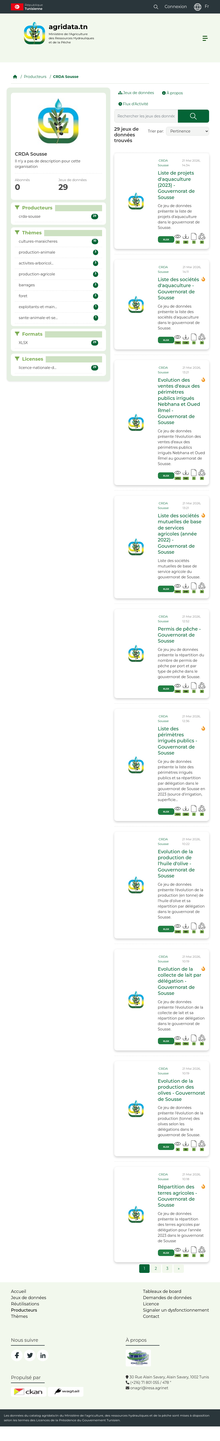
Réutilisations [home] (25, 1303)
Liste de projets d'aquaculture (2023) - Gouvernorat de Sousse (176, 185)
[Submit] (193, 116)
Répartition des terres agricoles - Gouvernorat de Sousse (177, 1196)
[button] (156, 6)
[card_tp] (167, 163)
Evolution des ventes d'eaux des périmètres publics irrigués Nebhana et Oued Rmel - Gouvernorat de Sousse (179, 401)
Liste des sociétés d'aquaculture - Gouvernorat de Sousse (178, 289)
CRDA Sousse (65, 76)
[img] (136, 201)
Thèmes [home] (19, 1316)
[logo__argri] (57, 33)
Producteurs (35, 76)
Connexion (176, 6)
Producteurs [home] (24, 1310)
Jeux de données (136, 92)
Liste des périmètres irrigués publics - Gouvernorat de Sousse (177, 741)
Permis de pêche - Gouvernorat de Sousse (179, 635)
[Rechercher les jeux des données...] (146, 116)
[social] (17, 1355)
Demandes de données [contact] (167, 1297)
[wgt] (65, 1392)
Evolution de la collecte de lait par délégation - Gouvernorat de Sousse (180, 981)
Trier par (155, 131)
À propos (172, 93)
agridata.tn (50, 1415)
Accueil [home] (18, 1291)
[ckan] (28, 1392)
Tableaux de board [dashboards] (162, 1291)
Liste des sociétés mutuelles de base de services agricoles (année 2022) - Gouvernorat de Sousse (180, 534)
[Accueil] (15, 76)
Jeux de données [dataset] (28, 1297)
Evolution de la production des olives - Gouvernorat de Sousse (181, 1090)
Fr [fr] (207, 6)
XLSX (166, 239)
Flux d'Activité (133, 104)
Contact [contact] (151, 1316)
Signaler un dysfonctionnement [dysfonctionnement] (176, 1310)
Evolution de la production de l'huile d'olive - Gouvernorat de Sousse (176, 864)
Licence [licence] (151, 1303)
